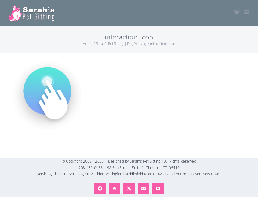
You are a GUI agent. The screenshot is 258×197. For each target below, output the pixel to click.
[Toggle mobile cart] (236, 12)
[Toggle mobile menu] (247, 12)
